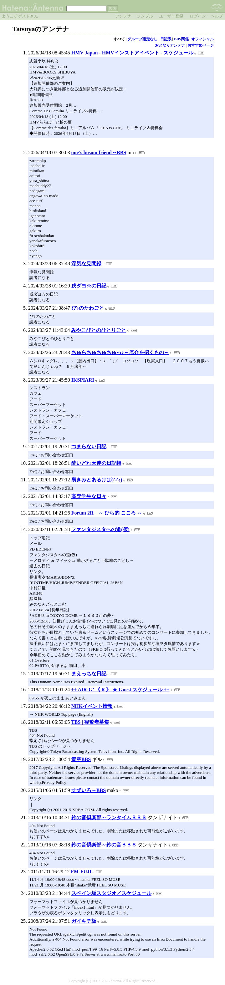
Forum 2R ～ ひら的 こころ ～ (106, 512)
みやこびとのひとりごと (98, 330)
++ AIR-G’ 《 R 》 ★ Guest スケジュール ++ (120, 689)
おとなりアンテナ (170, 45)
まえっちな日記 (88, 673)
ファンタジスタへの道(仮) (100, 529)
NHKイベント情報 (92, 706)
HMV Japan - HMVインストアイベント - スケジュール (132, 52)
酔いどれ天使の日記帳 (96, 463)
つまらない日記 (88, 446)
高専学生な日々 (88, 496)
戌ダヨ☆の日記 (88, 285)
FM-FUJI (81, 871)
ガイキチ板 (83, 921)
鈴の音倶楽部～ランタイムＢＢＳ (108, 817)
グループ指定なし (142, 39)
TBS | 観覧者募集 (90, 722)
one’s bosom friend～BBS (98, 152)
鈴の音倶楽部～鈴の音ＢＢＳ (103, 844)
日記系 (165, 39)
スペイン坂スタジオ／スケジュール (111, 893)
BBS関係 (181, 39)
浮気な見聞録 (86, 263)
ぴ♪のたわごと (87, 308)
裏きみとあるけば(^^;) (96, 479)
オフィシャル (202, 39)
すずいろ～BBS (88, 790)
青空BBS (81, 759)
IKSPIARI (82, 380)
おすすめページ (200, 45)
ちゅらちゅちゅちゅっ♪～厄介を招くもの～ (120, 352)
